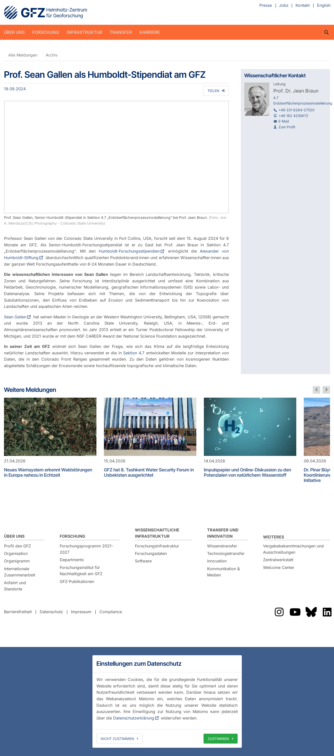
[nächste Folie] (326, 390)
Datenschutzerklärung (133, 717)
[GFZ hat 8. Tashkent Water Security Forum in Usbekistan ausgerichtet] (150, 427)
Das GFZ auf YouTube (295, 612)
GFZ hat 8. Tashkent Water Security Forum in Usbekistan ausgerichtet (149, 472)
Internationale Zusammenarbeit (19, 572)
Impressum (81, 611)
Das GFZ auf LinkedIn (327, 612)
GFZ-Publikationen (77, 581)
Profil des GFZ (17, 545)
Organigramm (17, 560)
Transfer (121, 32)
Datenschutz (51, 611)
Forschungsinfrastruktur (157, 545)
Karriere (149, 32)
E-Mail (284, 121)
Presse (265, 5)
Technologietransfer (226, 553)
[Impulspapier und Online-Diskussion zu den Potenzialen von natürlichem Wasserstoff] (250, 427)
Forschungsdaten (151, 553)
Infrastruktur (84, 32)
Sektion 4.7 (134, 352)
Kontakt (303, 5)
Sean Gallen (15, 316)
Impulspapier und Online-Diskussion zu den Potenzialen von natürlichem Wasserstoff (247, 472)
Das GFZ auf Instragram (279, 612)
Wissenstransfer (222, 545)
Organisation (16, 553)
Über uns (14, 32)
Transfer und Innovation (223, 533)
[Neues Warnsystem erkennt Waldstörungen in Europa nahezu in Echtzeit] (50, 427)
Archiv (52, 55)
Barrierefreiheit (18, 611)
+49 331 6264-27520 (297, 110)
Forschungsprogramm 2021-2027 (86, 549)
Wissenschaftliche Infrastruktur (157, 533)
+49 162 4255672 (293, 116)
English (324, 5)
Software (143, 560)
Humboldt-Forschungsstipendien (129, 251)
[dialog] (167, 701)
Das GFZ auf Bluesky (311, 612)
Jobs (283, 5)
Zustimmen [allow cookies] (218, 738)
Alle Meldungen (22, 55)
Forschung (45, 32)
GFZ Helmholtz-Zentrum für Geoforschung (45, 13)
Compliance (110, 611)
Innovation (217, 560)
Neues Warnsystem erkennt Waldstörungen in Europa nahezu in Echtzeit (48, 472)
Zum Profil (287, 127)
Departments (72, 559)
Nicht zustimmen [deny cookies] (117, 738)
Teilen (213, 91)
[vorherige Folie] (316, 390)
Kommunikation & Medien (223, 572)
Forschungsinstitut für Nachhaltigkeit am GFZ (81, 570)
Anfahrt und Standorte (15, 586)
